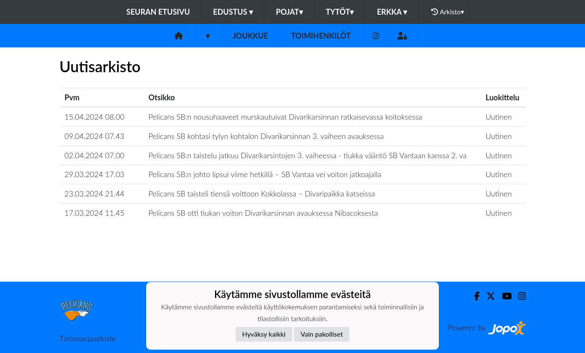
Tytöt (340, 11)
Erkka (392, 11)
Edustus (233, 11)
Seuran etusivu (158, 11)
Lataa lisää (292, 263)
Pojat (289, 11)
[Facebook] (473, 296)
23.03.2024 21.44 (95, 193)
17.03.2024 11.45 (95, 212)
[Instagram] (376, 36)
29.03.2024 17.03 (95, 174)
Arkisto (447, 12)
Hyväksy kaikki (264, 334)
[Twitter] (487, 296)
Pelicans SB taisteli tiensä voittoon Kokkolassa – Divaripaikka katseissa (262, 193)
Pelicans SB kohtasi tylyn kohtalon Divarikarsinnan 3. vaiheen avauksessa (266, 136)
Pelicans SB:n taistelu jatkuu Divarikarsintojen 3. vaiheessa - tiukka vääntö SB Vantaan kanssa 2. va (308, 155)
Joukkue (250, 35)
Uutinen (498, 116)
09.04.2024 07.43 (95, 136)
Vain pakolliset (322, 334)
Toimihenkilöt (321, 35)
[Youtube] (503, 296)
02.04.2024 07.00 (95, 155)
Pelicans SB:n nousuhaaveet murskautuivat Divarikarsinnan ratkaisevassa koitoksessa (285, 116)
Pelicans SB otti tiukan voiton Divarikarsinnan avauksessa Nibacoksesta (263, 212)
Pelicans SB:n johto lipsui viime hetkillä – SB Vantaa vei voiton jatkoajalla (265, 174)
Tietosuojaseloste (88, 338)
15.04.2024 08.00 (95, 116)
